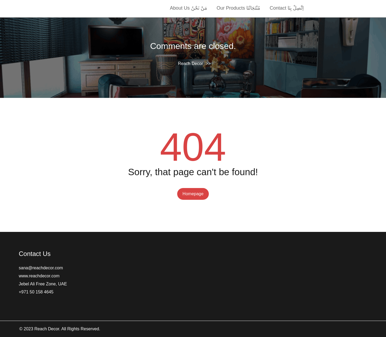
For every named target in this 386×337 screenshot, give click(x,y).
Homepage (193, 194)
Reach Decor (190, 63)
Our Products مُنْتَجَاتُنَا (238, 8)
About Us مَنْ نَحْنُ (188, 8)
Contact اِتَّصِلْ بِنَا (287, 8)
